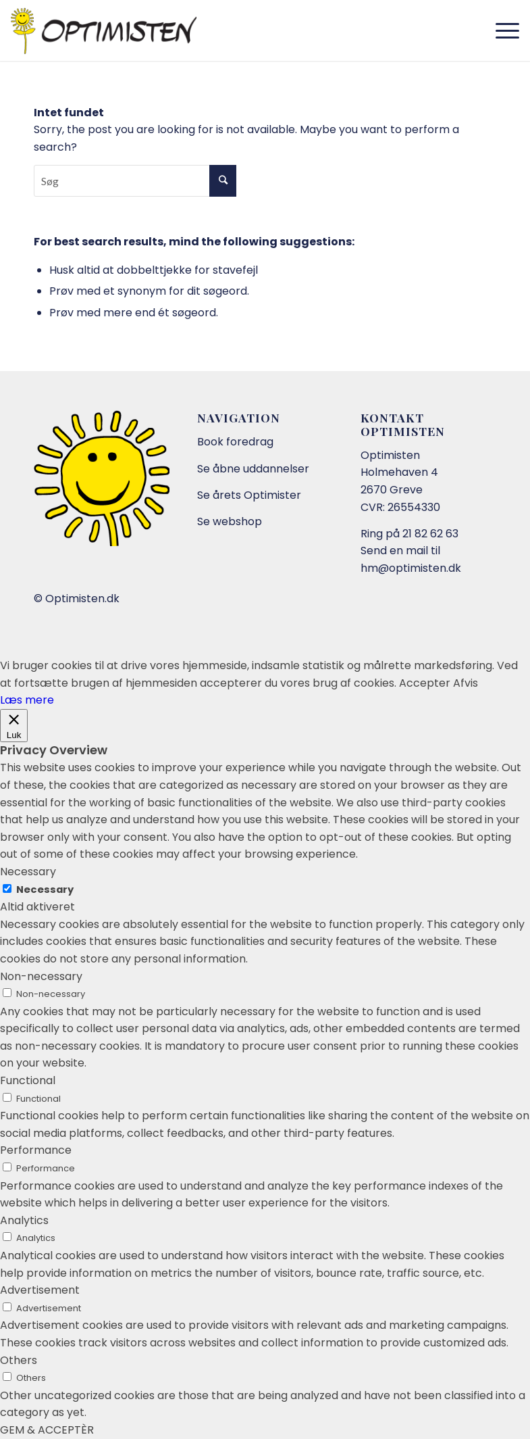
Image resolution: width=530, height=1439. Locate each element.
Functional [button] (27, 1080)
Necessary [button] (28, 871)
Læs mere (27, 700)
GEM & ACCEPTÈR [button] (47, 1430)
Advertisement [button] (40, 1290)
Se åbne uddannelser (253, 469)
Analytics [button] (24, 1220)
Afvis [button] (465, 683)
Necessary (45, 889)
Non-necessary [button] (41, 976)
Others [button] (18, 1360)
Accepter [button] (424, 683)
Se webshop (229, 521)
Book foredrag (235, 441)
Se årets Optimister (249, 495)
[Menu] (500, 30)
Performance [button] (36, 1150)
